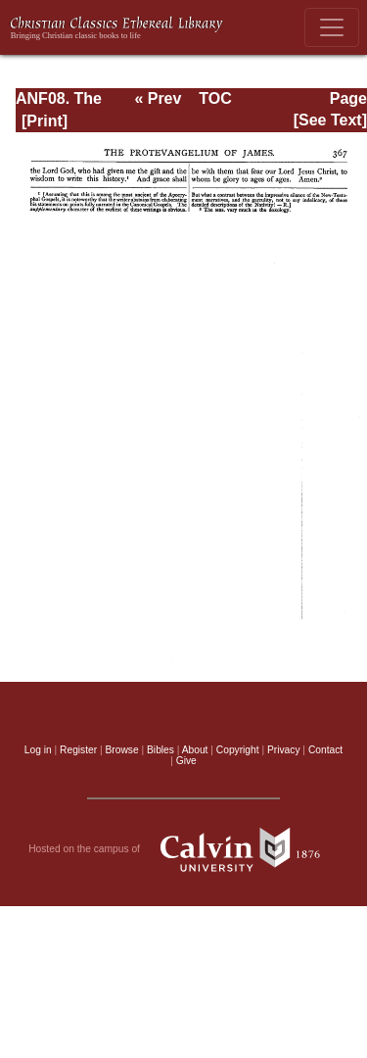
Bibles (160, 750)
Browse (122, 750)
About (195, 750)
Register (78, 750)
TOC (215, 98)
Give (186, 760)
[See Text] (330, 120)
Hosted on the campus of (183, 849)
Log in (38, 750)
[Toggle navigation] (331, 27)
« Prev (157, 98)
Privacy (283, 750)
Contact (325, 750)
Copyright (237, 750)
